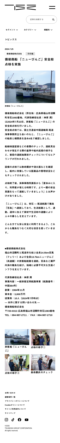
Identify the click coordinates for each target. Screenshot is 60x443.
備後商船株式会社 (14, 54)
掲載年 (48, 30)
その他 (30, 54)
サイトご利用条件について (15, 409)
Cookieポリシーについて (15, 405)
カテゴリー (30, 30)
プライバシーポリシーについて (17, 401)
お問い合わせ (10, 393)
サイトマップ (10, 413)
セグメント (12, 30)
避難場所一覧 (10, 397)
